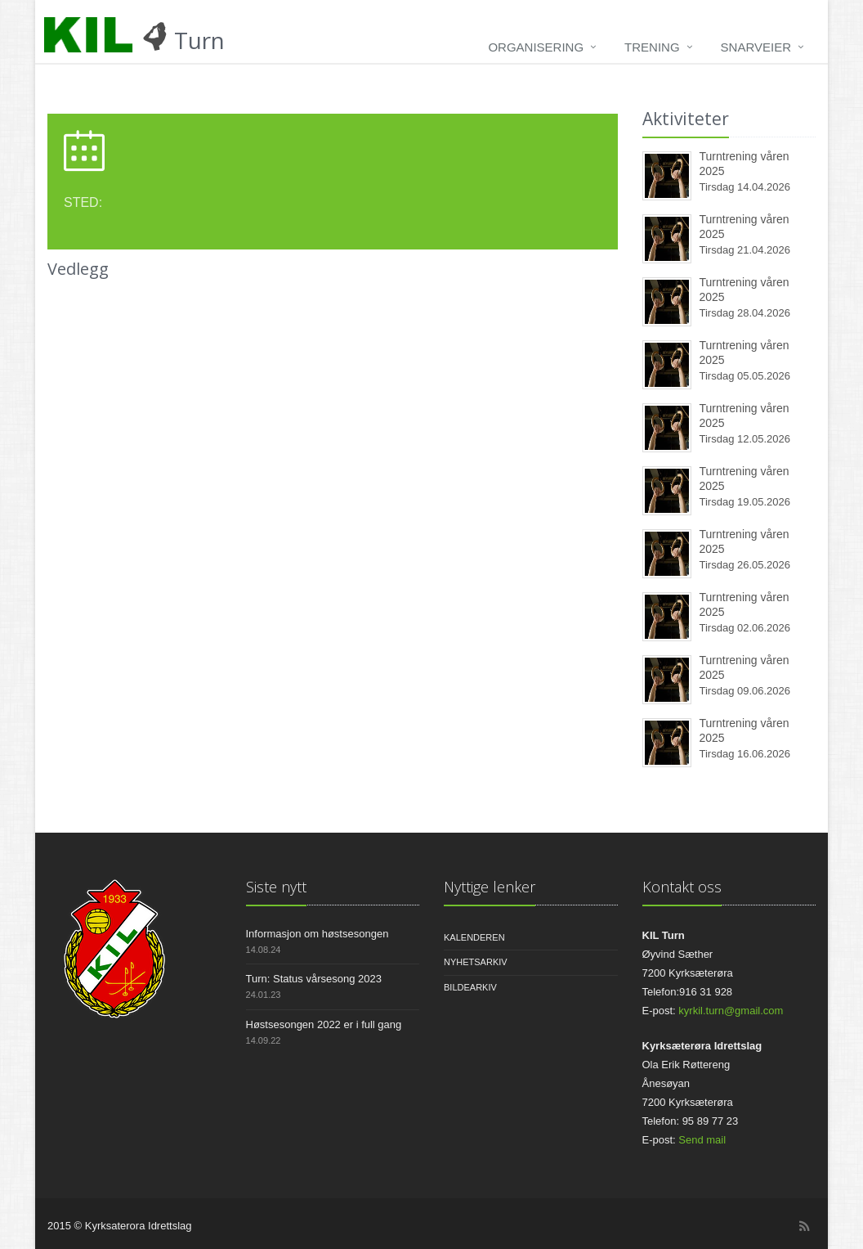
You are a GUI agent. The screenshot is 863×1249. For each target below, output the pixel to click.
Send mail (702, 1140)
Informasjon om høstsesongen (317, 934)
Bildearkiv (470, 987)
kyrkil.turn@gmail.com (730, 1010)
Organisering (536, 47)
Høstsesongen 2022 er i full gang (324, 1024)
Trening (652, 47)
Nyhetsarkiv (476, 962)
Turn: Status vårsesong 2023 (314, 979)
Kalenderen (474, 937)
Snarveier (756, 47)
